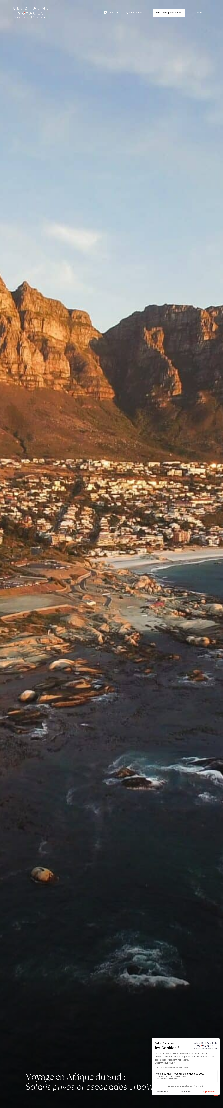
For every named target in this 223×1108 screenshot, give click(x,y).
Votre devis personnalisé (168, 13)
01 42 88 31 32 (135, 12)
